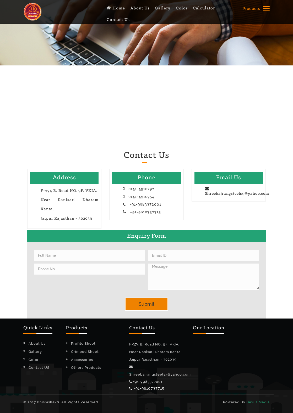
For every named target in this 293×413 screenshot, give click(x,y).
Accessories (82, 360)
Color (34, 360)
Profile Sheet (83, 343)
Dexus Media (258, 402)
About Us (37, 343)
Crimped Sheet (85, 352)
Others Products (86, 368)
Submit (146, 304)
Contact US (39, 368)
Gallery (35, 352)
